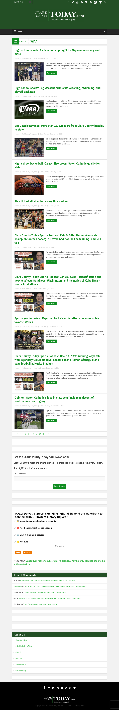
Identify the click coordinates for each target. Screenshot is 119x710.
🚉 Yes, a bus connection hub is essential (36, 521)
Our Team (19, 658)
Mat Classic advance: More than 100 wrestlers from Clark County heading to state (59, 127)
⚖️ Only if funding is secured (30, 535)
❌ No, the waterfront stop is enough (34, 528)
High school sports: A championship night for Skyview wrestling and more (57, 52)
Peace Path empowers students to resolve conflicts (40, 604)
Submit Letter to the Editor (24, 646)
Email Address (20, 474)
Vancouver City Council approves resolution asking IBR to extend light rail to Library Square (55, 586)
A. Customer (18, 586)
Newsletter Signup (21, 640)
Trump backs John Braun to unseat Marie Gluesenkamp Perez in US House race (47, 580)
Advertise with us (21, 664)
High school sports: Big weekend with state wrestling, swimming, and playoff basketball (58, 90)
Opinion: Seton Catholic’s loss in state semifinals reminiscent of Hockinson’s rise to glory (54, 399)
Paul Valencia (26, 58)
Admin (69, 706)
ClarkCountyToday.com (29, 134)
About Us (18, 652)
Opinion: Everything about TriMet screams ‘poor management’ (45, 592)
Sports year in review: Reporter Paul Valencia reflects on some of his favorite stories (57, 320)
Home (23, 41)
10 (40, 434)
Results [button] (27, 553)
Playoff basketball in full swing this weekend (42, 201)
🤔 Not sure (22, 542)
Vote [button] (18, 553)
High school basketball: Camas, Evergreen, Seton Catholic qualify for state (57, 165)
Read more (51, 73)
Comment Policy (21, 670)
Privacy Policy (79, 706)
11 (43, 434)
